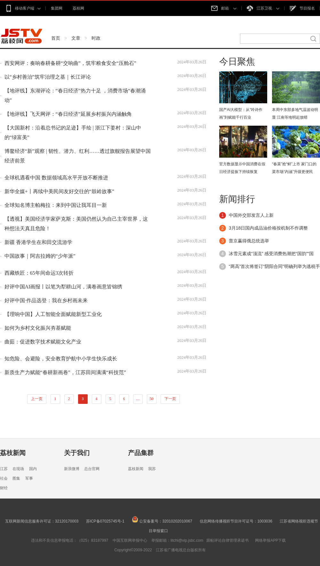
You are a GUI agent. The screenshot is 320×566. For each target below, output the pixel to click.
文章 (75, 38)
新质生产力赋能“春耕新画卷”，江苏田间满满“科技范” (65, 372)
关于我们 (77, 452)
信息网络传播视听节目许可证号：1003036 (236, 521)
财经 (4, 488)
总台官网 (92, 469)
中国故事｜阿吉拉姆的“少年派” (40, 256)
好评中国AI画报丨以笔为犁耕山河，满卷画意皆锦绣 (63, 286)
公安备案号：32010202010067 (162, 521)
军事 (29, 478)
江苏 (4, 469)
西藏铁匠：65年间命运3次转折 (39, 273)
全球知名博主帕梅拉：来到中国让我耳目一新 (55, 205)
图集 (16, 478)
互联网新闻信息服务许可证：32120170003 (41, 521)
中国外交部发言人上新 (251, 215)
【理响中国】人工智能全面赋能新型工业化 (53, 314)
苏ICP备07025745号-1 (105, 521)
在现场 (18, 469)
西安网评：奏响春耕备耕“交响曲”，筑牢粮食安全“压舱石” (70, 63)
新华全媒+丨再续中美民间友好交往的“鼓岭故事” (59, 191)
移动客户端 (23, 8)
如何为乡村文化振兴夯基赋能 (37, 328)
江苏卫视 (263, 8)
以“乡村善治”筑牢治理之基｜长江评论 (47, 77)
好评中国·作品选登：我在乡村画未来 (46, 300)
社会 (4, 478)
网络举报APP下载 (270, 540)
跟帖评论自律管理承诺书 (227, 540)
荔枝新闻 (13, 452)
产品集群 (141, 452)
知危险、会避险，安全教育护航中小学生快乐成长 (60, 358)
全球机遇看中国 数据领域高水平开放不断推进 (56, 177)
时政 (96, 38)
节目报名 (302, 8)
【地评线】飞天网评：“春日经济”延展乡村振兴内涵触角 (68, 114)
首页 (55, 38)
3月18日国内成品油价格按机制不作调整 (268, 228)
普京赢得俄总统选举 (249, 240)
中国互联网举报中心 (130, 540)
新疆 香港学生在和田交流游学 (38, 242)
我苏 (152, 469)
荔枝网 (78, 8)
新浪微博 (71, 469)
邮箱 (223, 8)
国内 (33, 469)
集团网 (56, 8)
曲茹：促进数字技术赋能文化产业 (42, 341)
